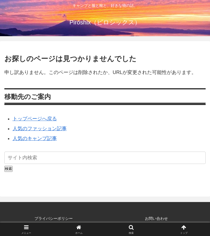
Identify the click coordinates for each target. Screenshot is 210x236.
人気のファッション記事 (40, 128)
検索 (8, 169)
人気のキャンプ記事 (35, 138)
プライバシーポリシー (53, 218)
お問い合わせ (156, 218)
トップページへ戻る (35, 118)
